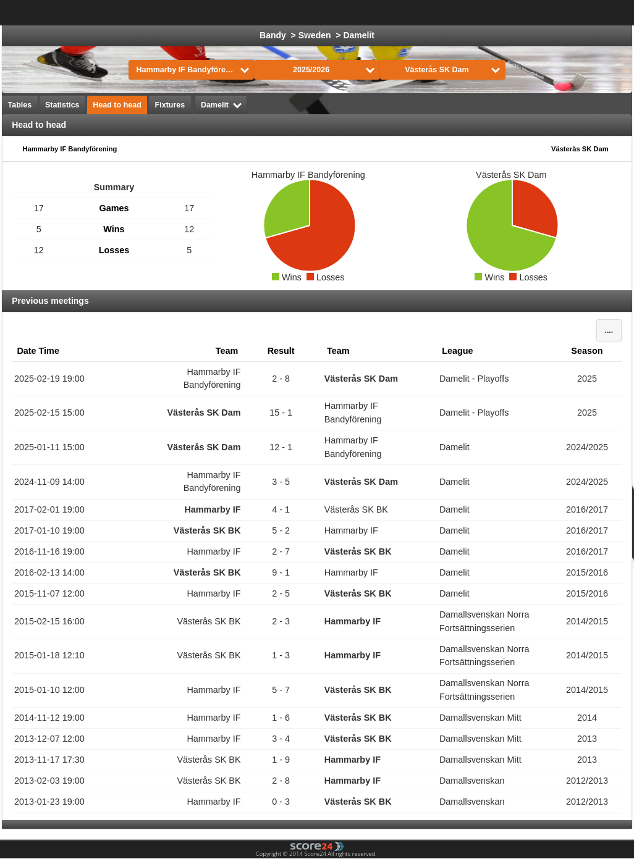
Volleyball (531, 12)
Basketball (360, 12)
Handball (476, 12)
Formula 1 (420, 12)
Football (242, 12)
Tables (20, 105)
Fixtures (170, 105)
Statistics (62, 105)
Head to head (117, 105)
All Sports (589, 12)
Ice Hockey (299, 12)
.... (608, 330)
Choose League (160, 12)
